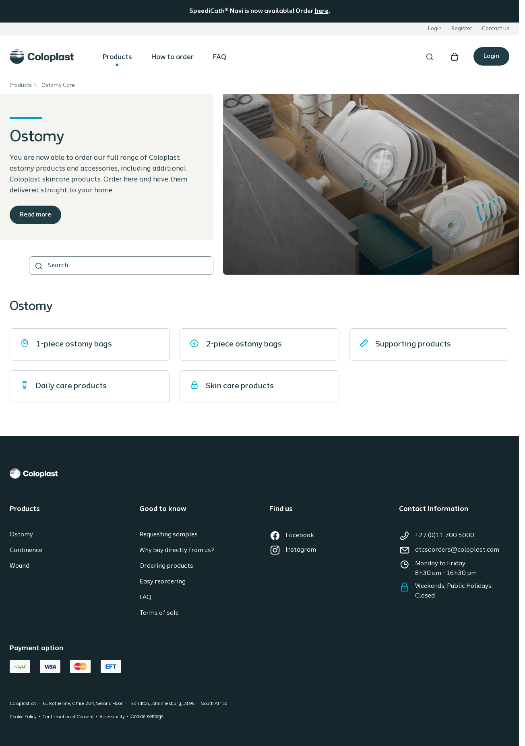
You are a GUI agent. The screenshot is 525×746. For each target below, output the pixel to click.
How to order (172, 57)
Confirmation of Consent (68, 717)
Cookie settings (146, 716)
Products (117, 57)
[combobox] (121, 265)
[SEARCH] (38, 266)
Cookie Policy (23, 717)
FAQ (219, 57)
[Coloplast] (259, 473)
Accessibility (112, 717)
